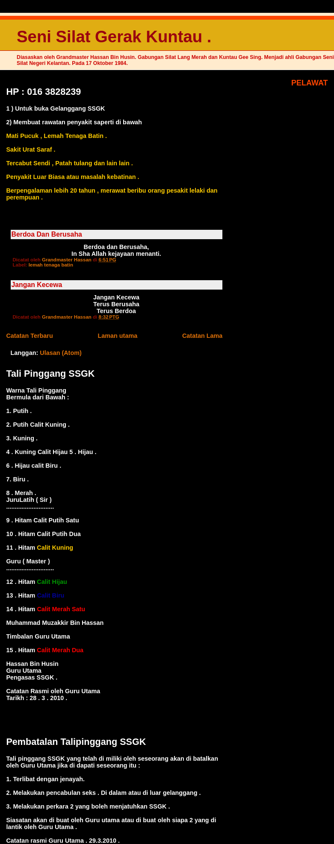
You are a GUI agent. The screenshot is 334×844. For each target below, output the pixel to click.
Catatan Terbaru (29, 335)
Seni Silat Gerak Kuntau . (114, 36)
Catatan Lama (202, 335)
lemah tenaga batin (51, 264)
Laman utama (117, 335)
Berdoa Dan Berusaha (47, 234)
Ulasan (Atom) (61, 352)
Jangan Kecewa (37, 284)
